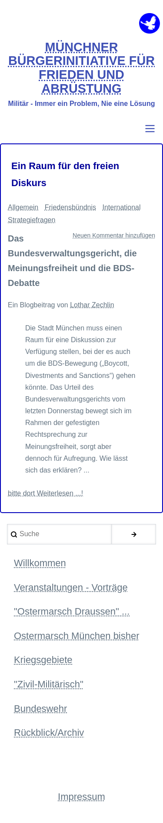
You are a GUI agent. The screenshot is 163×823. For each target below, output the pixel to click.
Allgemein (23, 207)
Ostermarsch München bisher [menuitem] (77, 635)
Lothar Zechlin (92, 305)
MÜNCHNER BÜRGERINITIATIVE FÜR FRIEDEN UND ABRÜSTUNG (81, 68)
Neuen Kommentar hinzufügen (114, 235)
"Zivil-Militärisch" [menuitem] (48, 684)
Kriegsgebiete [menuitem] (43, 659)
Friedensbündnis (70, 207)
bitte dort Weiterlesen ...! (45, 493)
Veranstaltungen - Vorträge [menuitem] (71, 587)
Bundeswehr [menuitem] (40, 708)
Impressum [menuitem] (81, 796)
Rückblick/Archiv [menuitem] (49, 732)
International (121, 207)
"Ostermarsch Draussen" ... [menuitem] (72, 611)
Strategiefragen (31, 220)
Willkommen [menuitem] (40, 563)
